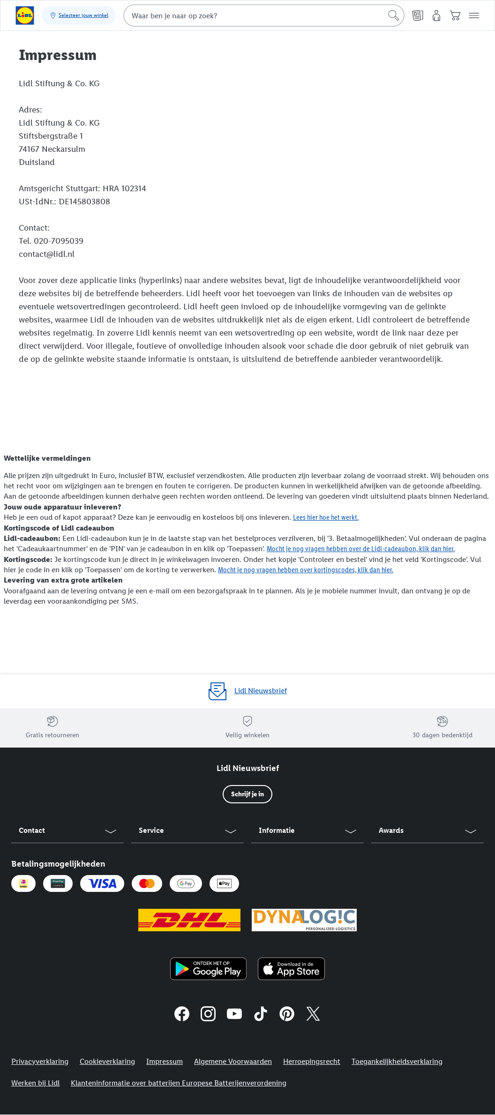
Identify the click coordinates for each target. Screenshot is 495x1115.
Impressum (164, 1061)
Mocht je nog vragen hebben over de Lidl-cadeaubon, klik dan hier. (361, 548)
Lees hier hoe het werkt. (326, 517)
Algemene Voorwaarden (233, 1061)
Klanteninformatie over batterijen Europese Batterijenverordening (178, 1082)
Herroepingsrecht (311, 1061)
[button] (474, 15)
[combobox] (264, 15)
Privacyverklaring (39, 1061)
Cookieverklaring (107, 1061)
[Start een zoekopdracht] (393, 15)
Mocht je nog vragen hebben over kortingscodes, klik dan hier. (305, 569)
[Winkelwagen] (455, 15)
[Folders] (417, 15)
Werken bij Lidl (35, 1082)
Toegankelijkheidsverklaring (397, 1061)
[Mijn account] (436, 15)
